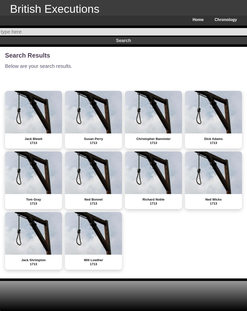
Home (198, 20)
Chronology (225, 20)
